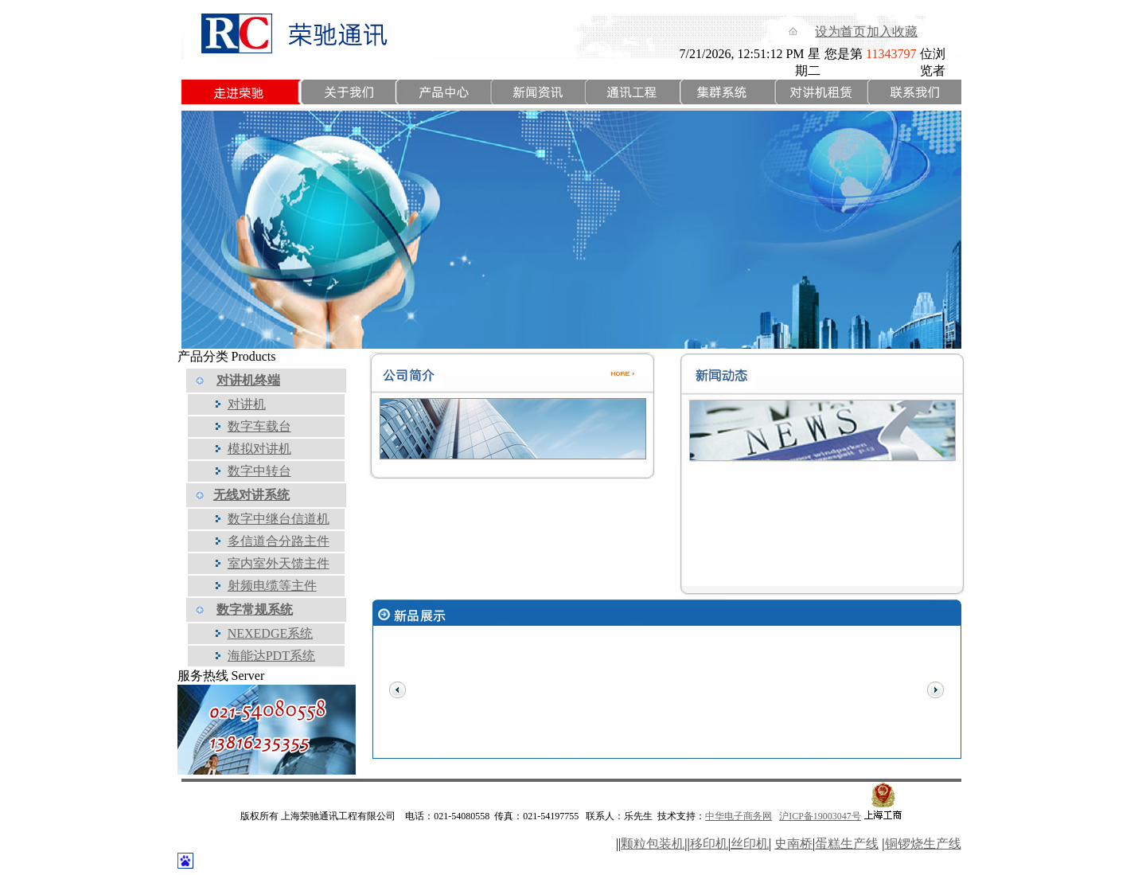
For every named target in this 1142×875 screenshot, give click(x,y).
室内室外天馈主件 (278, 563)
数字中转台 (259, 471)
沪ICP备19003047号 (820, 816)
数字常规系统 (254, 609)
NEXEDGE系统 (271, 633)
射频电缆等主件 (272, 585)
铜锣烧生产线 (923, 843)
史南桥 (793, 843)
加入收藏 (892, 31)
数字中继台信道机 (278, 518)
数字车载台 (259, 426)
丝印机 (750, 843)
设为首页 (840, 31)
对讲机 (247, 404)
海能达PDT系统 (271, 655)
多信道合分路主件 (278, 541)
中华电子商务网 (738, 816)
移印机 (709, 843)
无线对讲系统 (251, 495)
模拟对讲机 (259, 448)
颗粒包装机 (652, 843)
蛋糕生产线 (847, 843)
